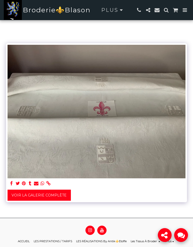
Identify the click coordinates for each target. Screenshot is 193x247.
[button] (139, 10)
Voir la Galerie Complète (39, 195)
